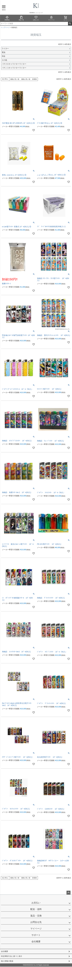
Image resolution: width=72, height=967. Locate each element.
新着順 (34, 79)
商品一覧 (21, 18)
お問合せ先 (36, 922)
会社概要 (36, 941)
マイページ (51, 18)
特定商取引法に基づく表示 (11, 956)
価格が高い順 (25, 79)
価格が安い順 (14, 79)
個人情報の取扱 (7, 961)
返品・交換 (36, 915)
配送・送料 (36, 909)
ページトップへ (68, 893)
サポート (36, 935)
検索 (70, 23)
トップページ (5, 27)
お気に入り (36, 18)
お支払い (36, 902)
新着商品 (7, 18)
